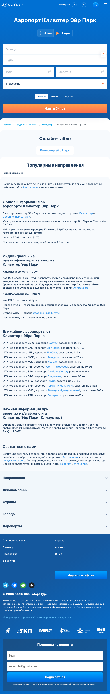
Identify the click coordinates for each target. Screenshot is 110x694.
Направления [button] (55, 478)
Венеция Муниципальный (64, 390)
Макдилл (53, 357)
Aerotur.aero (30, 187)
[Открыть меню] (105, 4)
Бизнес (55, 96)
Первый (68, 96)
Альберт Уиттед (58, 371)
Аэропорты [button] (55, 526)
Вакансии (9, 560)
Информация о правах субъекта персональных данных (37, 617)
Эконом (41, 96)
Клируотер (47, 124)
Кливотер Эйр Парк (55, 150)
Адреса (59, 540)
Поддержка (10, 554)
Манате (52, 362)
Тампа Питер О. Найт (60, 385)
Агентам (60, 547)
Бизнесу (8, 547)
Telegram (65, 463)
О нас (58, 554)
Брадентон (54, 376)
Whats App (80, 463)
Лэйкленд (53, 347)
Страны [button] (55, 502)
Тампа (51, 381)
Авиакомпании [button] (55, 490)
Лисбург (52, 352)
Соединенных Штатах (16, 216)
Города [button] (55, 514)
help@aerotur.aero (14, 460)
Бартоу (53, 343)
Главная (7, 124)
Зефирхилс (55, 395)
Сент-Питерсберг (57, 366)
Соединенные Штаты (26, 124)
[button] (68, 4)
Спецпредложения (15, 540)
